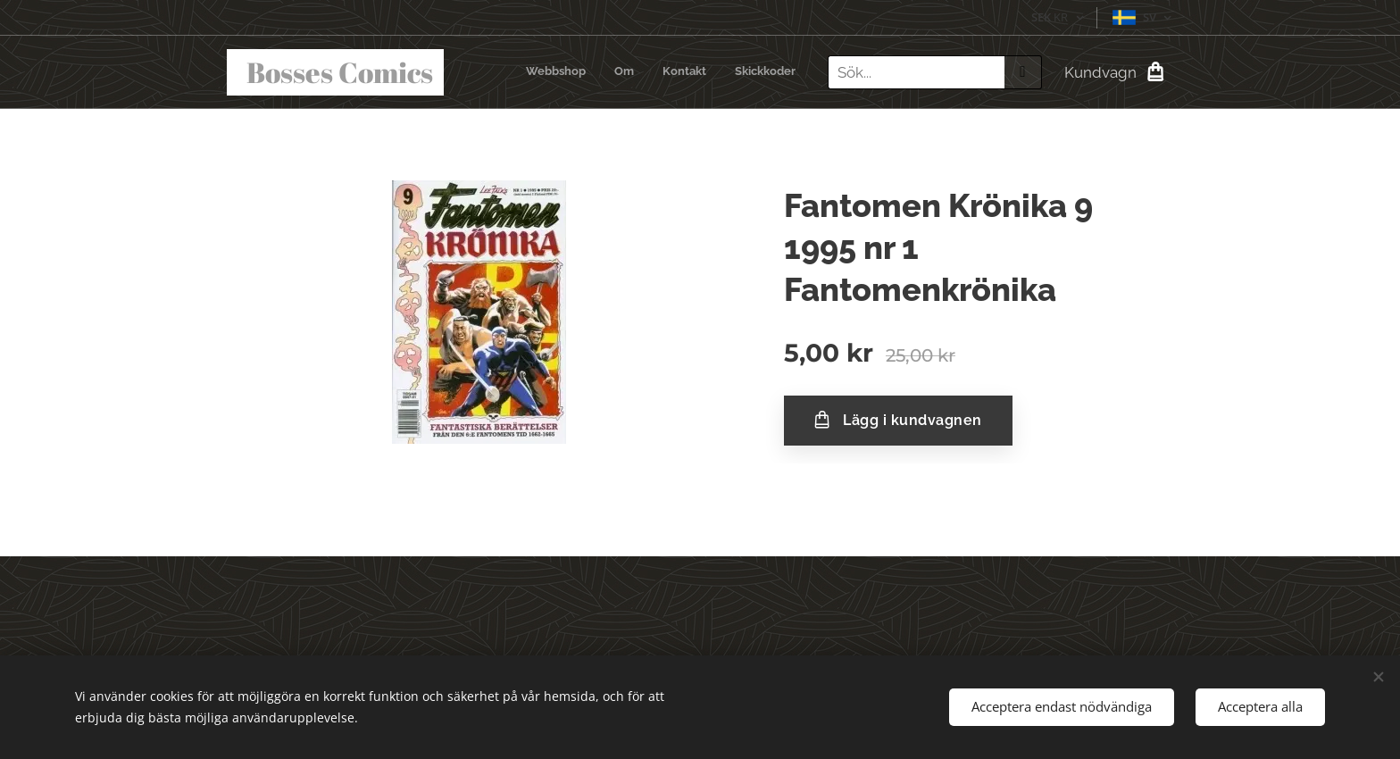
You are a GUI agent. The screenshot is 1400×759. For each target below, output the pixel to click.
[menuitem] (714, 72)
